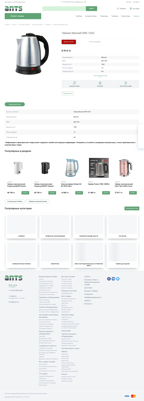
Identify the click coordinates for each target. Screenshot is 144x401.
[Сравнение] (141, 139)
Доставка (136, 8)
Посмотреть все (132, 208)
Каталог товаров (15, 16)
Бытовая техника (91, 16)
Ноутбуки (79, 16)
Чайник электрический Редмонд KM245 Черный (44, 185)
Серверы (136, 16)
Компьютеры (126, 16)
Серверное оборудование (55, 236)
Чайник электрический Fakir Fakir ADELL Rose (124, 185)
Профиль (123, 8)
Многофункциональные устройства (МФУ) (89, 264)
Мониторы (55, 264)
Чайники (9, 182)
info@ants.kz (78, 2)
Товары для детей (123, 264)
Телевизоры (104, 16)
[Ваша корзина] (141, 127)
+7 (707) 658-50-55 (67, 2)
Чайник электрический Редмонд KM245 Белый (16, 185)
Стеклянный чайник (14, 201)
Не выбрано (13, 287)
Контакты (136, 2)
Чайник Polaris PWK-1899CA (99, 184)
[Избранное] (141, 133)
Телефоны (114, 16)
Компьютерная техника (21, 264)
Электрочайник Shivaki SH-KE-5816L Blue (71, 185)
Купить (25, 192)
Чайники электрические (37, 201)
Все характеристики (100, 75)
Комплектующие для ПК (89, 236)
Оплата (128, 2)
